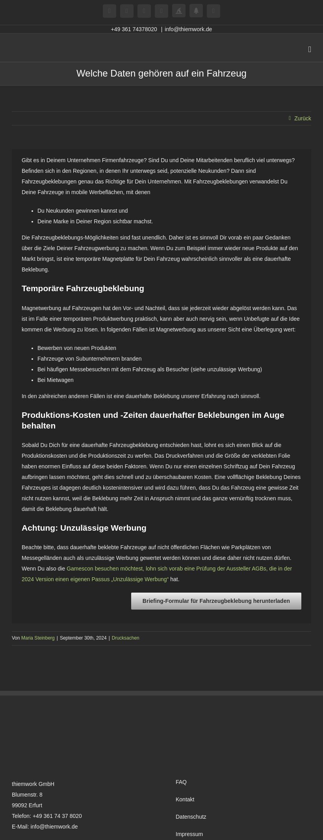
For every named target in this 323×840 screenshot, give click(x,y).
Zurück (302, 118)
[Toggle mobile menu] (309, 49)
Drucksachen (125, 638)
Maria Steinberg (38, 638)
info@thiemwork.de (188, 29)
